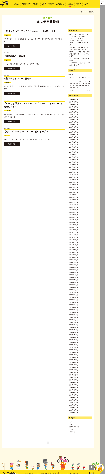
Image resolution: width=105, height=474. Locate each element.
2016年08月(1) (73, 382)
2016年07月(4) (73, 385)
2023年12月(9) (73, 172)
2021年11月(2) (73, 235)
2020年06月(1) (73, 275)
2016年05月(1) (73, 390)
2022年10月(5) (73, 207)
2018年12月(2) (73, 317)
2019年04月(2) (73, 307)
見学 (70, 424)
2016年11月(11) (73, 375)
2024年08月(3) (73, 152)
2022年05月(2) (73, 219)
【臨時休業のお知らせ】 (15, 56)
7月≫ (89, 90)
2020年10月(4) (73, 265)
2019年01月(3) (73, 315)
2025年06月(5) (73, 127)
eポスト (7, 135)
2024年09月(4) (73, 149)
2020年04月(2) (73, 280)
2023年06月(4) (73, 187)
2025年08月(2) (73, 122)
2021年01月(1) (73, 257)
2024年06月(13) (73, 157)
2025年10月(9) (73, 117)
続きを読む (11, 46)
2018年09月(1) (73, 325)
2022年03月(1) (73, 224)
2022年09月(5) (73, 209)
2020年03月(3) (73, 282)
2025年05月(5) (73, 129)
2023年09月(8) (73, 179)
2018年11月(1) (73, 320)
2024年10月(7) (73, 147)
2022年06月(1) (73, 217)
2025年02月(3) (73, 137)
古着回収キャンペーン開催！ (18, 78)
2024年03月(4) (73, 164)
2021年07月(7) (73, 242)
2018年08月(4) (73, 327)
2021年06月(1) (73, 245)
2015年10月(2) (73, 405)
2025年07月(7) (73, 124)
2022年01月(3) (73, 229)
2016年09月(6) (73, 380)
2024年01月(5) (73, 169)
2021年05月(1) (73, 247)
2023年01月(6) (73, 199)
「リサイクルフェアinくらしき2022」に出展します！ (30, 31)
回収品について (74, 427)
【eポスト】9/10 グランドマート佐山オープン (26, 131)
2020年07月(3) (73, 272)
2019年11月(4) (73, 290)
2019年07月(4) (73, 300)
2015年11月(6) (73, 402)
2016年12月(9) (73, 372)
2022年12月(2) (73, 202)
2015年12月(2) (73, 400)
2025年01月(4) (73, 139)
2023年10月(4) (73, 177)
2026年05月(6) (73, 99)
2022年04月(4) (73, 222)
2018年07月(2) (73, 330)
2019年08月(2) (73, 297)
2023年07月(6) (73, 184)
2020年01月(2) (73, 287)
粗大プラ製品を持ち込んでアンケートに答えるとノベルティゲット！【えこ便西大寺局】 (79, 36)
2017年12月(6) (73, 345)
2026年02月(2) (73, 107)
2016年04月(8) (73, 392)
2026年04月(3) (73, 102)
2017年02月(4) (73, 367)
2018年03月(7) (73, 340)
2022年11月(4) (73, 204)
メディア (72, 429)
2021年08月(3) (73, 240)
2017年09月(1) (73, 352)
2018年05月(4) (73, 335)
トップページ (82, 12)
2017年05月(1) (73, 360)
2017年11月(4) (73, 347)
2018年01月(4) (73, 342)
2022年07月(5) (73, 214)
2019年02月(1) (73, 312)
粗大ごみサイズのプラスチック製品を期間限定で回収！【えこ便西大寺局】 (79, 54)
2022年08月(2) (73, 212)
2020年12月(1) (73, 260)
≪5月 (71, 90)
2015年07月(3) (73, 412)
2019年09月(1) (73, 295)
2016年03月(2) (73, 395)
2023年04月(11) (73, 192)
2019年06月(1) (73, 302)
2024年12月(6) (73, 142)
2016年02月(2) (73, 397)
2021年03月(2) (73, 252)
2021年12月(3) (73, 232)
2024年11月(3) (73, 144)
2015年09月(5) (73, 407)
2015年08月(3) (73, 410)
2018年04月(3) (73, 337)
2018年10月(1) (73, 322)
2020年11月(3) (73, 262)
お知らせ (7, 35)
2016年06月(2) (73, 387)
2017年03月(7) (73, 365)
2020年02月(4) (73, 285)
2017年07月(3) (73, 357)
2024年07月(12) (73, 154)
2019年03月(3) (73, 310)
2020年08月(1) (73, 270)
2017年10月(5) (73, 350)
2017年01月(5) (73, 370)
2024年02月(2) (73, 167)
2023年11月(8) (73, 174)
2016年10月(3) (73, 377)
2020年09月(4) (73, 267)
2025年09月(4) (73, 119)
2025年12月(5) (73, 112)
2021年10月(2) (73, 237)
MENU (102, 2)
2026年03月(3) (73, 104)
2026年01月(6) (73, 109)
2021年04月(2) (73, 250)
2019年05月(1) (73, 305)
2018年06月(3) (73, 332)
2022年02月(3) (73, 227)
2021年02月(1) (73, 255)
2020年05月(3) (73, 277)
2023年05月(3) (73, 189)
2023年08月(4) (73, 182)
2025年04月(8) (73, 132)
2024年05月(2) (73, 159)
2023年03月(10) (73, 194)
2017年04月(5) (73, 362)
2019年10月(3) (73, 292)
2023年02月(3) (73, 197)
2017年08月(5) (73, 355)
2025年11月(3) (73, 114)
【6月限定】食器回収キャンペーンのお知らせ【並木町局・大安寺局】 (79, 43)
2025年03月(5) (73, 134)
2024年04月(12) (73, 162)
